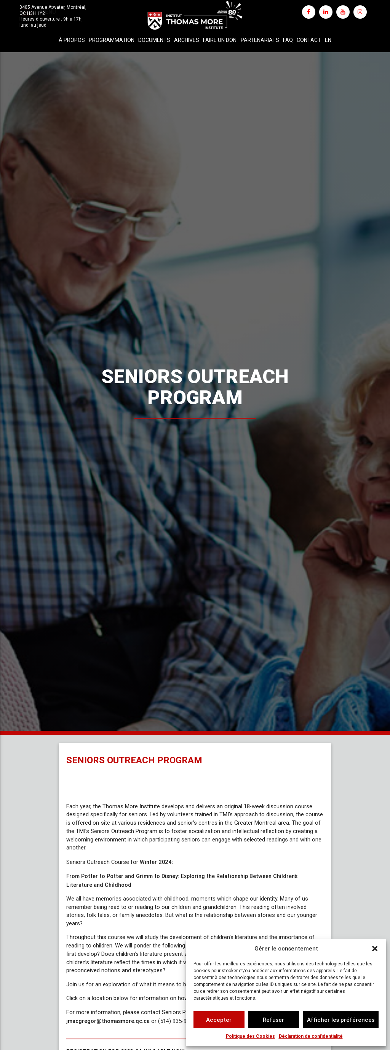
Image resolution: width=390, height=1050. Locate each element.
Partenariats (260, 40)
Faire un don (220, 40)
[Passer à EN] (328, 40)
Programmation (111, 40)
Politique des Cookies (250, 1036)
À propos (72, 40)
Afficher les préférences (340, 1019)
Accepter (219, 1019)
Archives (186, 40)
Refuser (273, 1019)
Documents (154, 40)
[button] (375, 948)
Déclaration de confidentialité (311, 1036)
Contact (309, 40)
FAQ (288, 40)
